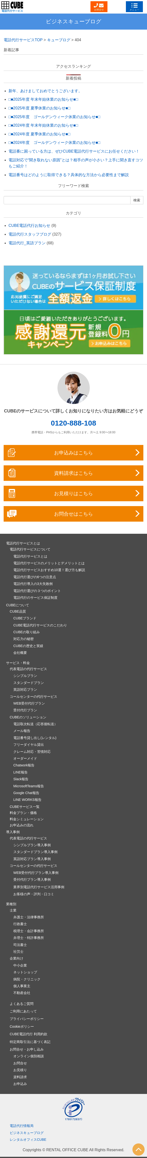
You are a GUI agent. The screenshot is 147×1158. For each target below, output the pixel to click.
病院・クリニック (27, 979)
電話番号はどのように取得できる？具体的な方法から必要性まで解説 (68, 175)
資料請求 (20, 1077)
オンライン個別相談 (28, 1056)
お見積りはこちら (74, 493)
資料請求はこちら (74, 473)
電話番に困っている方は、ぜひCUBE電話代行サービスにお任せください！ (73, 151)
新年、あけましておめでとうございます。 (45, 91)
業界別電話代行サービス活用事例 (38, 887)
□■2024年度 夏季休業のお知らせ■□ (39, 134)
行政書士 (20, 924)
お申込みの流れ (21, 825)
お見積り (20, 1070)
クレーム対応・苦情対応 (32, 752)
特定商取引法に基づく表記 (30, 1042)
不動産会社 (21, 993)
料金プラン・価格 (23, 813)
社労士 (18, 951)
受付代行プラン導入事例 (32, 879)
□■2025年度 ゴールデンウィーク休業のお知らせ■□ (54, 117)
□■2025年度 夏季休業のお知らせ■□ (39, 108)
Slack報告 (20, 779)
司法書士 (20, 945)
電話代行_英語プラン (27, 243)
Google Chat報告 (26, 793)
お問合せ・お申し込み (27, 1049)
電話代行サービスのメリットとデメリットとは (49, 563)
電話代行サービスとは (30, 556)
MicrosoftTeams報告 (28, 786)
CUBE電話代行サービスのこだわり (40, 625)
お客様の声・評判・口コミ (33, 894)
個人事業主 (21, 986)
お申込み (20, 1084)
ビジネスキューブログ (73, 21)
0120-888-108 (73, 423)
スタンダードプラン (28, 683)
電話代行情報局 (21, 1126)
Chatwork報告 (23, 765)
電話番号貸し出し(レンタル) (34, 738)
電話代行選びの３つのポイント (37, 591)
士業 (13, 910)
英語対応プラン (25, 689)
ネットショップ (25, 972)
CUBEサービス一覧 (25, 807)
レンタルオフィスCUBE (28, 1140)
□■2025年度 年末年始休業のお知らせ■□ (43, 99)
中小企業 (20, 965)
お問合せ (20, 1063)
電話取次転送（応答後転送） (35, 724)
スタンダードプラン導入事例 (35, 852)
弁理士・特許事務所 (28, 938)
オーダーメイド (25, 758)
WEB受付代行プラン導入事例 (35, 873)
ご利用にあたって (23, 1011)
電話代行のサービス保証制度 (35, 598)
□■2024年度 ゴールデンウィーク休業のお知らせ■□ (54, 142)
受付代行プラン (25, 710)
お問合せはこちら (74, 514)
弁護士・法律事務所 (28, 917)
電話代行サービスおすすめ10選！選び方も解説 (49, 570)
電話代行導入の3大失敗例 (33, 584)
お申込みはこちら (74, 453)
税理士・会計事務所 (28, 931)
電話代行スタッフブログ (29, 234)
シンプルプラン (25, 676)
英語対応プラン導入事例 (32, 859)
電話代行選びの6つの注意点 (34, 577)
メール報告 (21, 731)
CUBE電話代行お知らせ (29, 225)
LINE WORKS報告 (27, 800)
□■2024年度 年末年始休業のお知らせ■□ (43, 125)
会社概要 (20, 653)
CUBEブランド (24, 618)
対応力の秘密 (23, 639)
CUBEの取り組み (26, 632)
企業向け (16, 958)
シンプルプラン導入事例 (32, 845)
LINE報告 (20, 772)
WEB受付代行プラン (29, 703)
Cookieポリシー (22, 1026)
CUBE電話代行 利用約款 (28, 1034)
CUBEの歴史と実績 (28, 646)
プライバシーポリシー (27, 1019)
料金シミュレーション (27, 819)
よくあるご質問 (21, 1004)
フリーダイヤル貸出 (28, 745)
